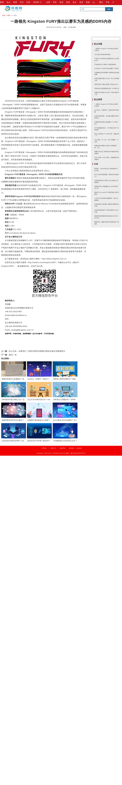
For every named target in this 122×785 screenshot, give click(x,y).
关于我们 (44, 448)
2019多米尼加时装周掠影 (102, 54)
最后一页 (13, 355)
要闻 (2, 2)
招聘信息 (71, 448)
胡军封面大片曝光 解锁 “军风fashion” (106, 84)
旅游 (61, 2)
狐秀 (15, 2)
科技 (28, 2)
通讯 (101, 2)
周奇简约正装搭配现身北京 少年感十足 (106, 88)
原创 (68, 2)
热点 (8, 2)
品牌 (48, 2)
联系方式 (53, 448)
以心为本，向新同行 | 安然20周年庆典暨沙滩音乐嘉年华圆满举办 (37, 351)
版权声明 (62, 448)
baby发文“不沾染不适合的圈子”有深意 (106, 68)
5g (94, 2)
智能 (88, 2)
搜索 (109, 9)
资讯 (81, 2)
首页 (3, 15)
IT (41, 2)
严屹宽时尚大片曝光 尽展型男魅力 (105, 64)
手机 (55, 2)
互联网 (36, 2)
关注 (22, 2)
